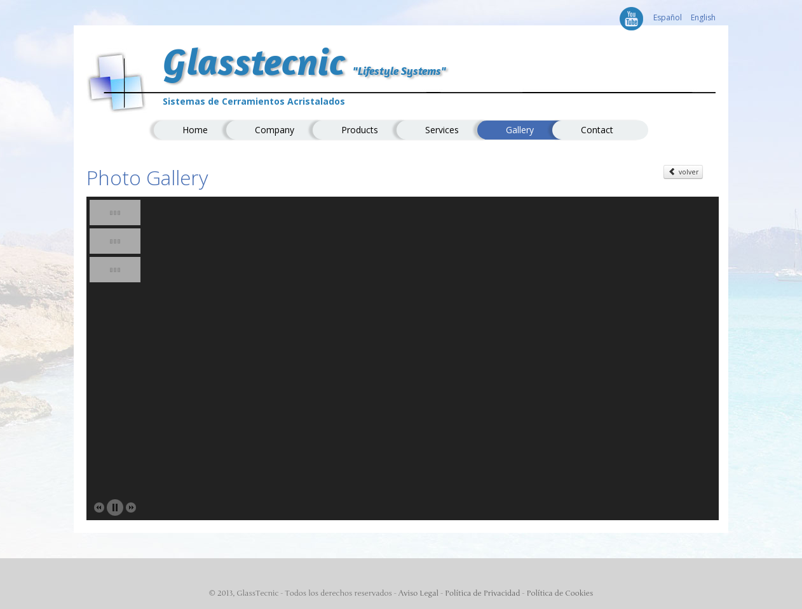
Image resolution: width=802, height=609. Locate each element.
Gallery (520, 130)
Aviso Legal (418, 593)
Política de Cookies (559, 593)
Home (195, 130)
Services (442, 130)
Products (359, 130)
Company (274, 130)
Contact (597, 130)
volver (683, 171)
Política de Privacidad (482, 593)
